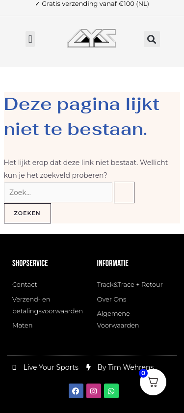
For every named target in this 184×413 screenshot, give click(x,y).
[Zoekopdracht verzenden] (124, 192)
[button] (30, 39)
